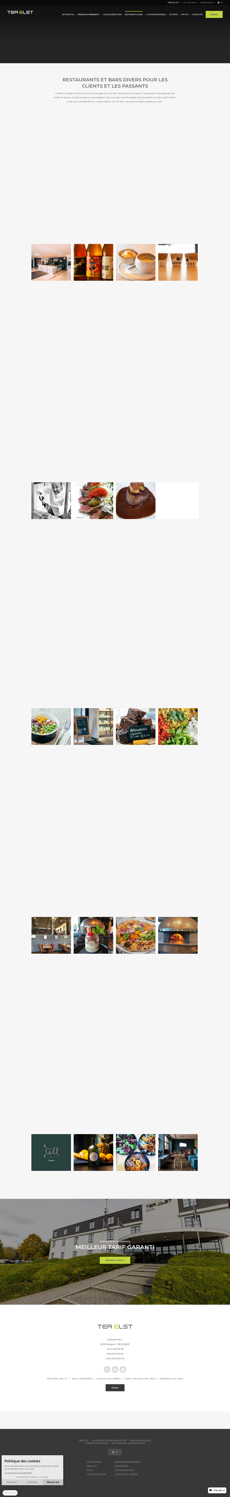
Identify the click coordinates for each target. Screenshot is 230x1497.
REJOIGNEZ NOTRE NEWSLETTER (109, 1440)
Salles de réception (112, 14)
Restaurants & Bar (134, 14)
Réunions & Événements (88, 14)
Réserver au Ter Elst (115, 1260)
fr (222, 3)
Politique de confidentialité (128, 1443)
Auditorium (121, 1466)
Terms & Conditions (96, 1443)
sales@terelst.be (115, 1358)
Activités (173, 14)
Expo (90, 1470)
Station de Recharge (156, 14)
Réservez (214, 14)
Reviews (115, 1388)
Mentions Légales (141, 1440)
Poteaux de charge (126, 1474)
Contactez (197, 14)
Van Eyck (92, 1466)
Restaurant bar (124, 1470)
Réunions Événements (128, 1462)
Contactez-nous (96, 1474)
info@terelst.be (207, 2)
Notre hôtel (68, 14)
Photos (185, 14)
